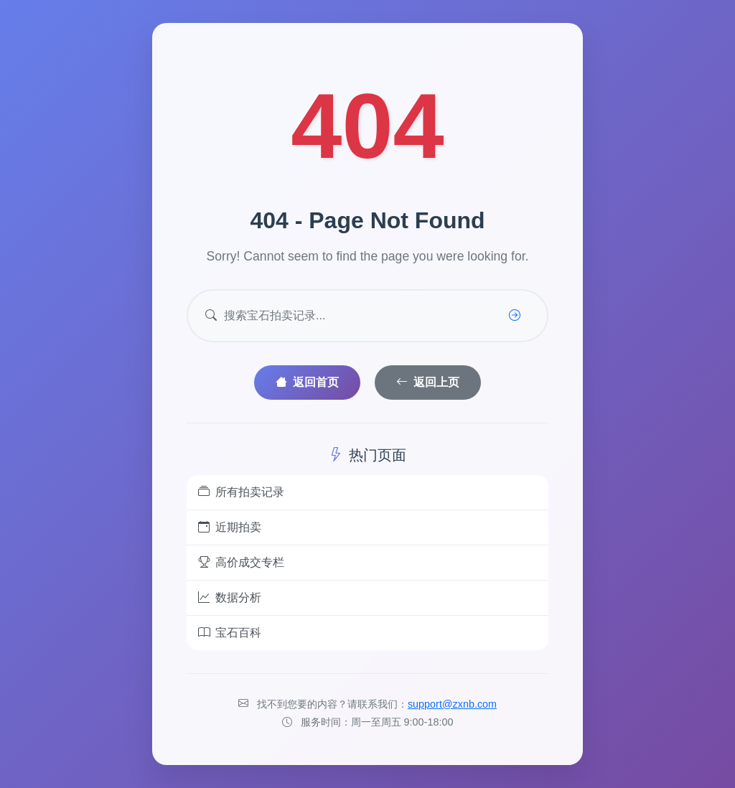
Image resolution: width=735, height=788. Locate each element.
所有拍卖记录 (241, 492)
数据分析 (229, 597)
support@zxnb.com (452, 704)
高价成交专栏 (241, 562)
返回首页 (307, 382)
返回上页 (427, 382)
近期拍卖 (229, 527)
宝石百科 (229, 633)
